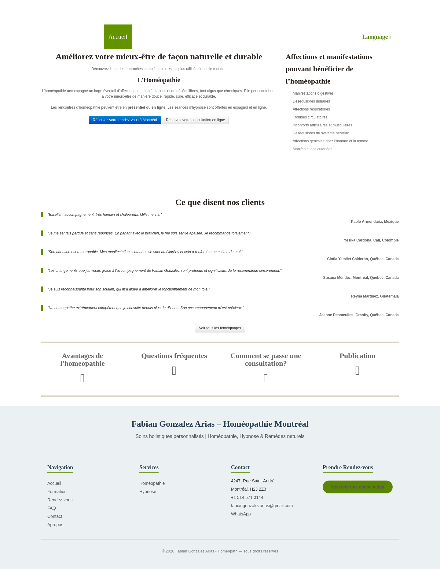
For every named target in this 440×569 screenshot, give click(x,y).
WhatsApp (241, 513)
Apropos (55, 524)
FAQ (51, 508)
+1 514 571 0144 (247, 497)
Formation (222, 36)
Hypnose (189, 36)
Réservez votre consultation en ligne (195, 120)
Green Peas (83, 12)
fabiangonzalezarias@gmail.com (262, 505)
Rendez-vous (260, 36)
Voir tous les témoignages (220, 328)
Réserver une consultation (357, 487)
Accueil (117, 36)
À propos (341, 36)
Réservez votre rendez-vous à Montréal (125, 120)
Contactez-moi (303, 36)
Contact (54, 516)
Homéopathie (153, 36)
